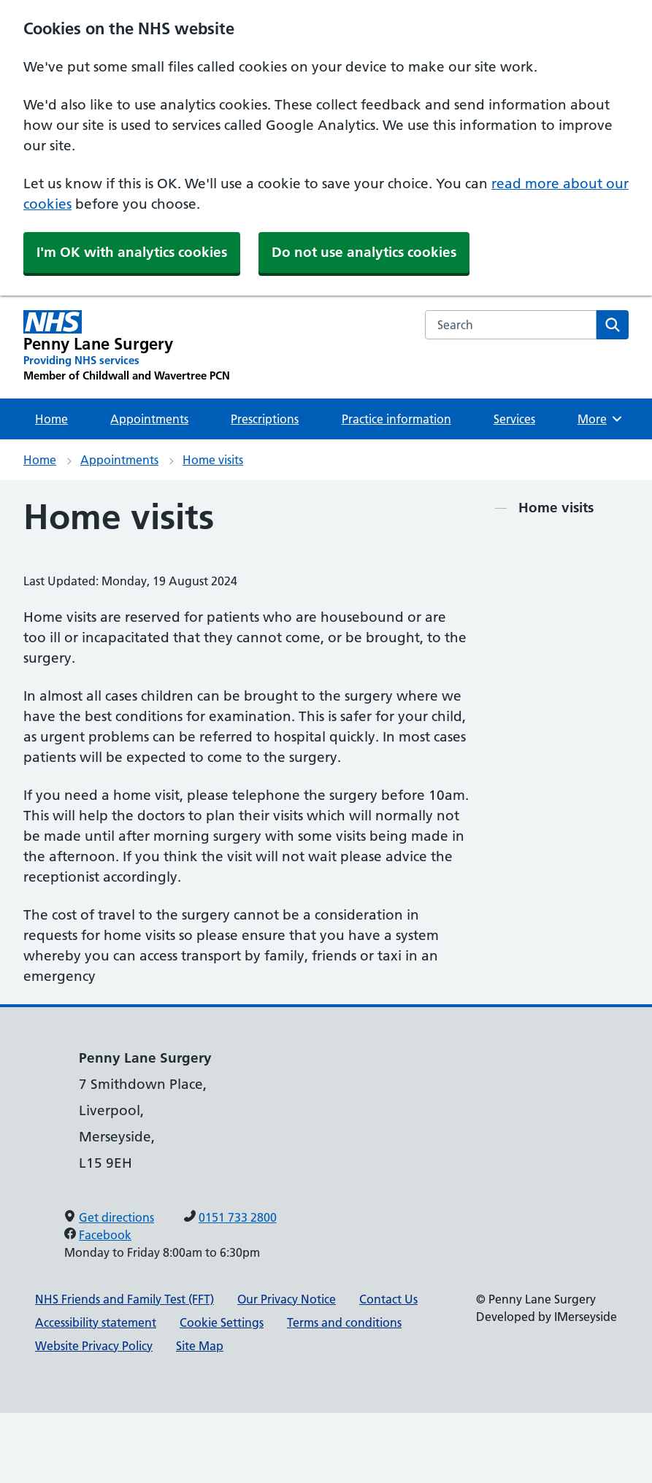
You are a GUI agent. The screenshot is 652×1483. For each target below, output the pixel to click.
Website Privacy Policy (94, 1345)
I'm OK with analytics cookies (132, 252)
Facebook (105, 1235)
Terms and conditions (344, 1322)
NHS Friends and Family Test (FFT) (124, 1299)
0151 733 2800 (238, 1217)
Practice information (396, 419)
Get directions (116, 1217)
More (602, 419)
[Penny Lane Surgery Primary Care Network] (126, 346)
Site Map (199, 1345)
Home (51, 419)
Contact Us (388, 1299)
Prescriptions (265, 419)
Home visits (213, 459)
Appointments (149, 419)
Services (514, 419)
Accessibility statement (95, 1322)
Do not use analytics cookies (364, 252)
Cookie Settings (222, 1322)
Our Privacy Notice (286, 1299)
